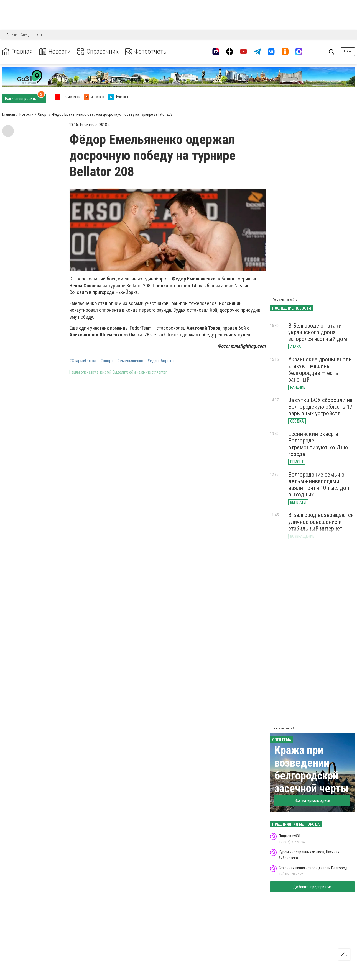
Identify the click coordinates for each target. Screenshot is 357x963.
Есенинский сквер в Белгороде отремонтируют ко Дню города (318, 444)
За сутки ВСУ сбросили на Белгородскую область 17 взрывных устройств (320, 407)
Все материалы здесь (312, 800)
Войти (348, 51)
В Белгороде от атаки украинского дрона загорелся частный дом (317, 332)
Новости (55, 51)
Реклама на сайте (285, 300)
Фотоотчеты (146, 51)
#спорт (106, 360)
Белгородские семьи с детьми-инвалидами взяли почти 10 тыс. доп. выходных (319, 484)
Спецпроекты (31, 35)
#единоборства (161, 360)
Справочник (98, 51)
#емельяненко (130, 360)
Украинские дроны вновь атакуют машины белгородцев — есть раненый (320, 369)
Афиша (12, 35)
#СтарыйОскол (82, 360)
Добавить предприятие (312, 887)
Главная (17, 51)
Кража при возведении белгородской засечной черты (311, 769)
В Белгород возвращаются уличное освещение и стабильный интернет (321, 522)
